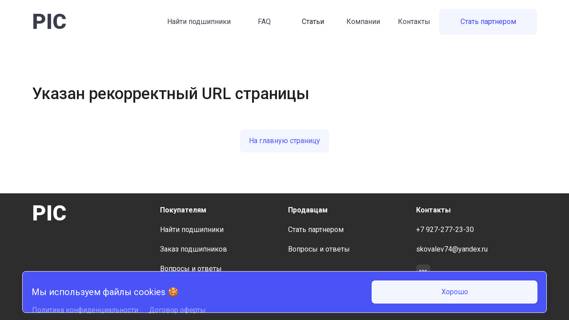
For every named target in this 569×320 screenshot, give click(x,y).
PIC (49, 21)
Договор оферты (177, 310)
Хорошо (454, 292)
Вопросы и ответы (191, 268)
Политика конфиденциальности (85, 310)
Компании (363, 21)
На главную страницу (284, 140)
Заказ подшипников (193, 249)
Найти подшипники (199, 21)
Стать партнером (488, 21)
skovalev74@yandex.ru (452, 249)
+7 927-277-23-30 (445, 229)
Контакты (414, 21)
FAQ (264, 21)
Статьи (313, 21)
